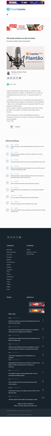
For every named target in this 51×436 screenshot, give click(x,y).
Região (12, 144)
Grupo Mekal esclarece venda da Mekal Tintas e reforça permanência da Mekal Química (27, 190)
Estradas (17, 127)
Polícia (12, 166)
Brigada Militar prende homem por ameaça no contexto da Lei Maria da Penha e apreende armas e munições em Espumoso (24, 365)
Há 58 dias (16, 181)
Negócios (9, 279)
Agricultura (9, 250)
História (9, 274)
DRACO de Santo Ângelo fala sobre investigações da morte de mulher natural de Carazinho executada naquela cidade (27, 168)
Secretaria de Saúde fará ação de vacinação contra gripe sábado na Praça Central (28, 162)
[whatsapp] (11, 84)
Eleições (9, 260)
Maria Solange (30, 254)
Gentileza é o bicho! (32, 252)
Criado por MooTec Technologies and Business (19, 415)
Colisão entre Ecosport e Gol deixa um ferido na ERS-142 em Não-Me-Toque (24, 392)
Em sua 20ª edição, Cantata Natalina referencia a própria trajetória (24, 197)
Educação (9, 257)
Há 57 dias (17, 144)
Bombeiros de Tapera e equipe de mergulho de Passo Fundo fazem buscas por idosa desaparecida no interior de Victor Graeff (27, 176)
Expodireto (9, 270)
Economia (9, 255)
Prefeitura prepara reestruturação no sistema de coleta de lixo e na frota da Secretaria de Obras (26, 155)
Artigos (28, 250)
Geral (12, 152)
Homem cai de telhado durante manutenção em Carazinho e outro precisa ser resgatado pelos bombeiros (24, 331)
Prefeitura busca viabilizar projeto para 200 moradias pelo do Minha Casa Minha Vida (24, 339)
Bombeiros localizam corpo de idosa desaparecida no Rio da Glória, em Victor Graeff (27, 147)
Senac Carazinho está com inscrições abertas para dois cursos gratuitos (23, 383)
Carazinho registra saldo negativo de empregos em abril (23, 399)
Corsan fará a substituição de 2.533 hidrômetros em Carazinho (22, 357)
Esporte (9, 265)
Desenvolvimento (14, 195)
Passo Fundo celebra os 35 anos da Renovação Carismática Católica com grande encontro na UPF (28, 210)
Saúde (12, 159)
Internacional (10, 277)
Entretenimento (11, 262)
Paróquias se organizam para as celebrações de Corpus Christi (24, 204)
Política (9, 284)
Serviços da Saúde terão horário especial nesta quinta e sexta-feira (25, 183)
